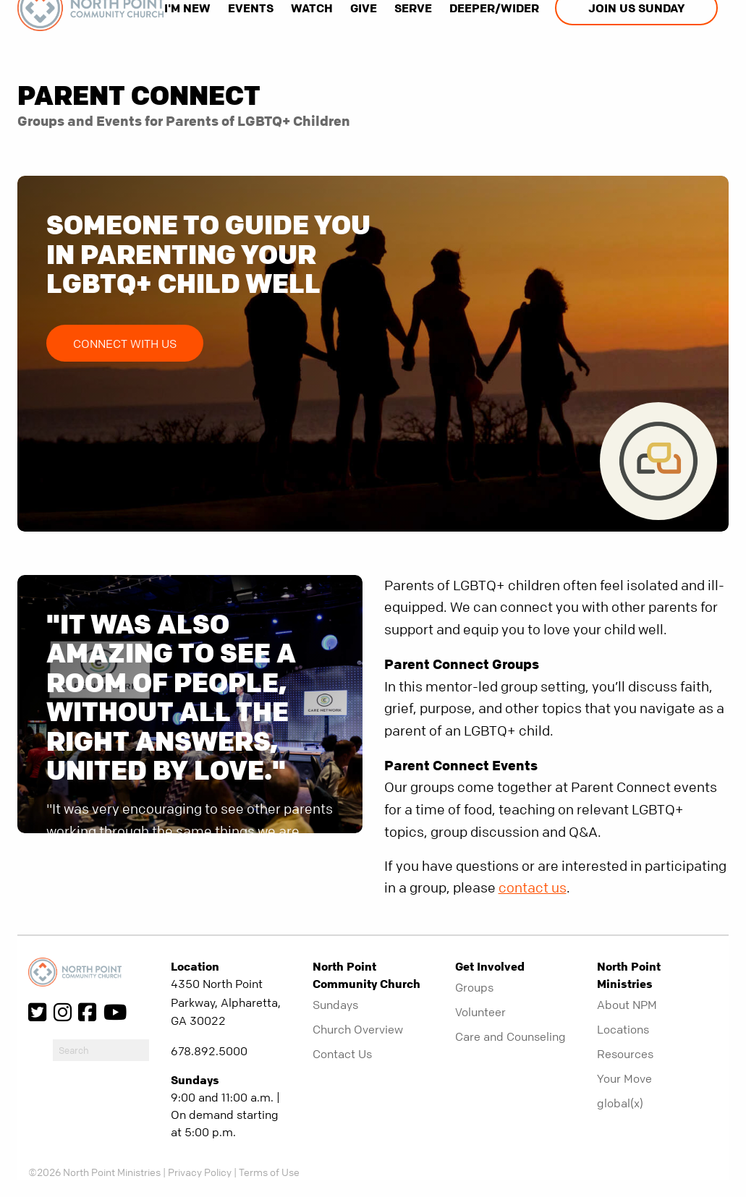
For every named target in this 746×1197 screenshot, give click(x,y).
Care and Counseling (510, 1036)
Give (363, 8)
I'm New (187, 8)
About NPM (627, 1004)
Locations (623, 1029)
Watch (312, 8)
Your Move (624, 1078)
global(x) (620, 1103)
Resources (625, 1054)
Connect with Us (125, 343)
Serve (413, 8)
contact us (533, 887)
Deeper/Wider (494, 8)
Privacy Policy (200, 1171)
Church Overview (358, 1029)
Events (251, 8)
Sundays (335, 1004)
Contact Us (342, 1054)
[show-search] (173, 54)
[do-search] (101, 1050)
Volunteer (480, 1012)
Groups (474, 987)
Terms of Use (269, 1171)
